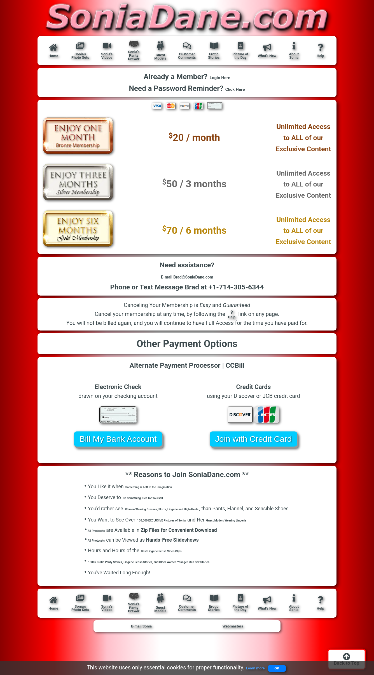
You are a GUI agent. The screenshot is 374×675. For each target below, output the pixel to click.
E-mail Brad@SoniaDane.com (187, 282)
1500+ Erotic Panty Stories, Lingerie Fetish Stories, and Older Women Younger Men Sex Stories (192, 581)
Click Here (235, 90)
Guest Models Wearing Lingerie (276, 537)
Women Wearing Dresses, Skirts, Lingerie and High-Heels (188, 518)
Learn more (248, 666)
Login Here (220, 78)
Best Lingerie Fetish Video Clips (176, 570)
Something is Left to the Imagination (165, 496)
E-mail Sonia (141, 647)
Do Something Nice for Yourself (157, 507)
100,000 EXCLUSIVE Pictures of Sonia (178, 537)
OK (281, 666)
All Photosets (101, 547)
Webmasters (233, 647)
